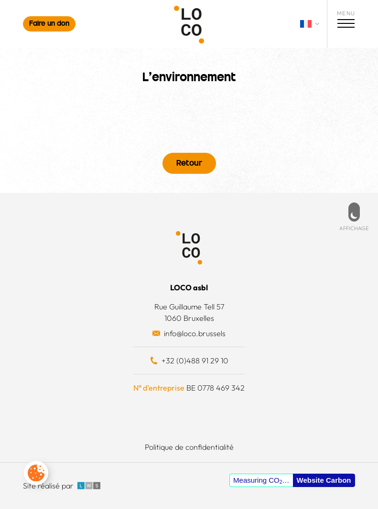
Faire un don (49, 24)
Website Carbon (324, 480)
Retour (189, 164)
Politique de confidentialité (189, 447)
